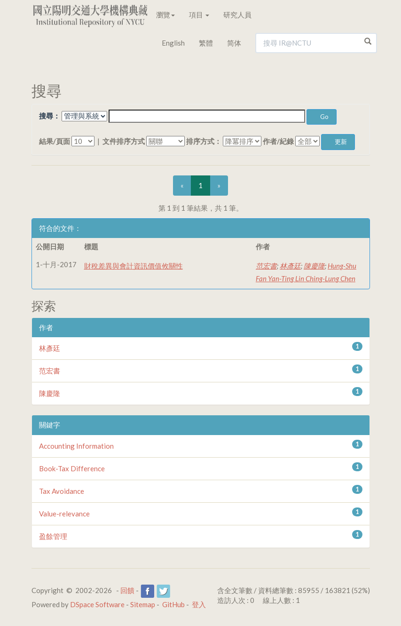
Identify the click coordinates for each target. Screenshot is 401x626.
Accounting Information (76, 446)
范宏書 (266, 265)
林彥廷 (290, 265)
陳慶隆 (314, 265)
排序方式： (203, 141)
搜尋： (49, 115)
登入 (199, 604)
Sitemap (142, 604)
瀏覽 (165, 14)
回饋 (127, 590)
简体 (234, 43)
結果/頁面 (54, 141)
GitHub (173, 604)
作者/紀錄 (278, 141)
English (173, 43)
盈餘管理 (53, 536)
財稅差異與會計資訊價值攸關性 (133, 265)
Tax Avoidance (61, 491)
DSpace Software (97, 604)
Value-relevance (64, 513)
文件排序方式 (123, 141)
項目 (199, 14)
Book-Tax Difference (72, 468)
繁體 (206, 43)
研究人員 (237, 14)
